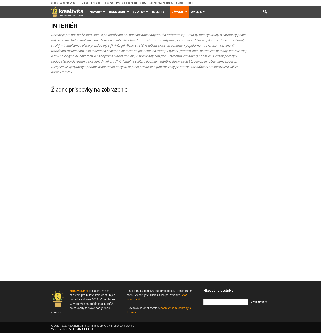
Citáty (143, 2)
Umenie (198, 12)
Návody (97, 12)
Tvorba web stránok (63, 329)
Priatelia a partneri (126, 2)
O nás (85, 2)
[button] (265, 12)
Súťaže (180, 2)
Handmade (119, 12)
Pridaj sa (95, 2)
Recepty (160, 12)
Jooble (190, 2)
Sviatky (140, 12)
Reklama (108, 2)
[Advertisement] (236, 141)
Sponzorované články (161, 2)
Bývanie (179, 12)
